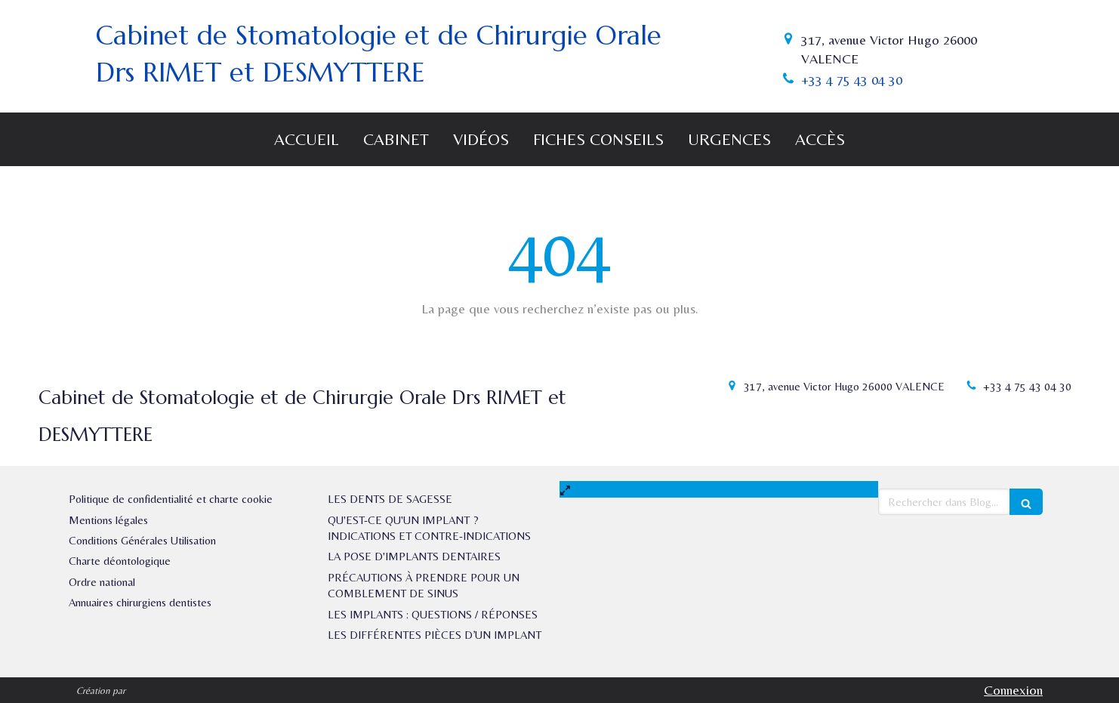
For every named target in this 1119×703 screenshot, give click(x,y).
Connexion (1013, 690)
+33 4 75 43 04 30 (851, 80)
